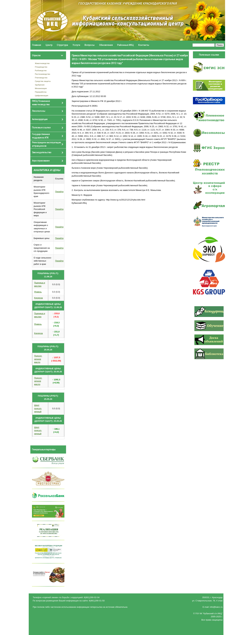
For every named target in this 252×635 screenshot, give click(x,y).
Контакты (143, 45)
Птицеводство (41, 67)
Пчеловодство (41, 78)
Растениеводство (42, 74)
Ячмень (38, 292)
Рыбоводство (41, 70)
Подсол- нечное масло (38, 359)
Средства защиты (43, 81)
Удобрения (39, 85)
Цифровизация (41, 95)
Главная (36, 45)
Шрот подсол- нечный (38, 408)
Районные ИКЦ (125, 45)
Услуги (76, 45)
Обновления (106, 45)
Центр (49, 45)
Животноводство (42, 63)
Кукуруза (38, 298)
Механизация (41, 88)
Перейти (59, 191)
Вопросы (90, 45)
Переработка (40, 92)
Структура (62, 45)
